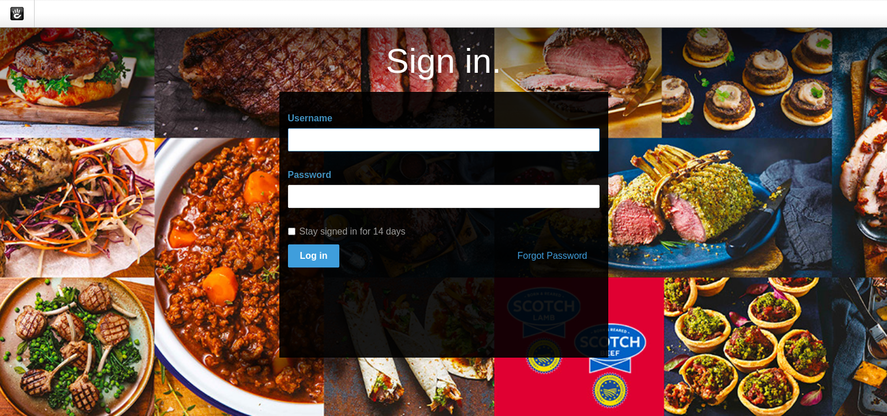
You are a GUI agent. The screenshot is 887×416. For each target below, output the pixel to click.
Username (310, 118)
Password (310, 175)
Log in (314, 256)
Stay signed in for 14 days (347, 231)
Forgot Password (552, 256)
